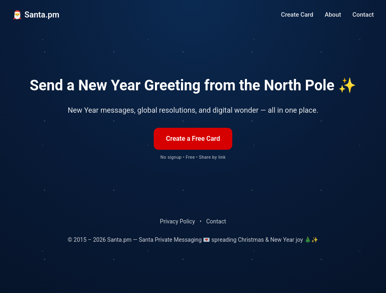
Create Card (297, 14)
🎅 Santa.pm (35, 15)
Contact (363, 14)
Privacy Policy (177, 221)
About (333, 14)
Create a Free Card (193, 138)
